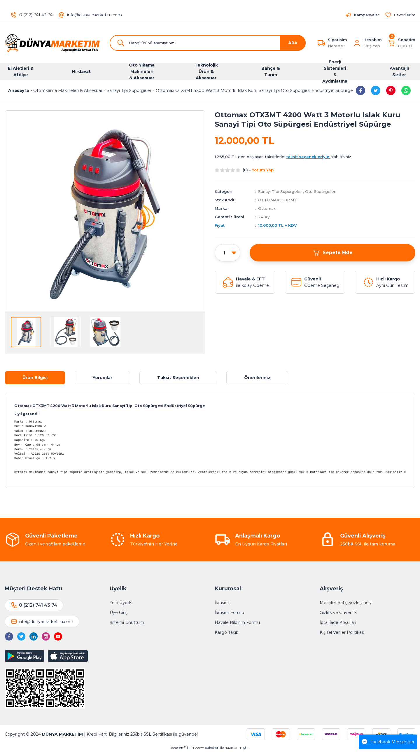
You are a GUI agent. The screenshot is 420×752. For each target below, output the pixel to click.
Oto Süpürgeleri (320, 191)
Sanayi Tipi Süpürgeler (280, 191)
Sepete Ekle (333, 253)
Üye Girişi (119, 612)
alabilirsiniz (318, 156)
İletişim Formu (229, 612)
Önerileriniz (257, 377)
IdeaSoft (178, 747)
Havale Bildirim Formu (237, 622)
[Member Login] (357, 43)
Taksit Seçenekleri (178, 377)
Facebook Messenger (388, 742)
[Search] (208, 43)
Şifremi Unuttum (127, 622)
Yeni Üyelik (121, 602)
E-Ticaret (196, 748)
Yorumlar (102, 377)
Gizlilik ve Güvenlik (338, 612)
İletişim (222, 602)
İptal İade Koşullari (338, 622)
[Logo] (52, 43)
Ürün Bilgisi (35, 377)
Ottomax (267, 208)
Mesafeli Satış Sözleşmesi (346, 602)
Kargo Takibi (227, 632)
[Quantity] (227, 253)
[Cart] (401, 43)
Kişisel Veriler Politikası (342, 632)
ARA (293, 43)
